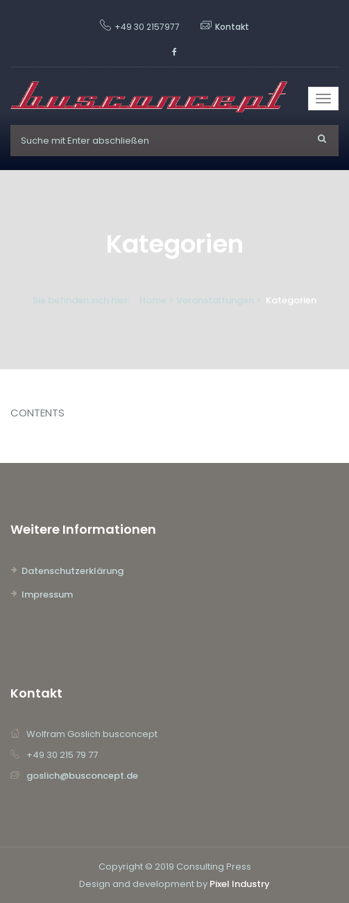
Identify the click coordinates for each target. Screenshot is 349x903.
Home (153, 300)
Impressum (47, 594)
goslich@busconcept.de (82, 775)
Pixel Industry (240, 884)
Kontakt (232, 27)
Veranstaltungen (215, 300)
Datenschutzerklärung (73, 570)
